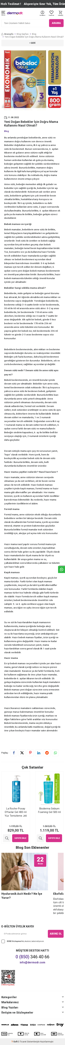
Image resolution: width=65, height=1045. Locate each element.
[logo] (15, 13)
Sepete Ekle (20, 838)
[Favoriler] (51, 13)
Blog (34, 34)
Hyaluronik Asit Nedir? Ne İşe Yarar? (21, 895)
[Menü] (3, 13)
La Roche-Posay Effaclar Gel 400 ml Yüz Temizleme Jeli (16, 812)
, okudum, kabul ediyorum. (22, 941)
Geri (32, 43)
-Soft (14, 1041)
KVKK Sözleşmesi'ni (15, 941)
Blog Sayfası (23, 34)
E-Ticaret (22, 1041)
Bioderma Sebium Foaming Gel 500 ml (49, 810)
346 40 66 (32, 956)
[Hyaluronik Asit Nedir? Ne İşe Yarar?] (24, 871)
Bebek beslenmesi (14, 380)
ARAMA (56, 23)
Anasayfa (7, 34)
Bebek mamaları (12, 229)
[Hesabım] (42, 15)
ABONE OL (56, 933)
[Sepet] (60, 13)
